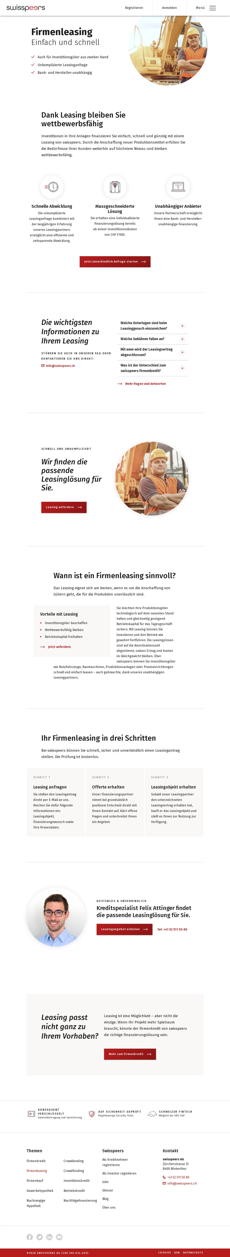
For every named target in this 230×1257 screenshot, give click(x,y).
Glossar (111, 1190)
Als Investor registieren (123, 1173)
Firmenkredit (40, 1161)
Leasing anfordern (64, 513)
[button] (153, 331)
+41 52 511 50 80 (176, 1177)
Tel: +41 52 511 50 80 (172, 935)
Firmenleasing (41, 1171)
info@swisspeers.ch (58, 371)
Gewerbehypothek (44, 1191)
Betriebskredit (78, 1191)
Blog (109, 1199)
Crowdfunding (78, 1171)
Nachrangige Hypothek (41, 1203)
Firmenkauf (39, 1181)
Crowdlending (77, 1161)
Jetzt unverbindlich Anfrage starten (115, 267)
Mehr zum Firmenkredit (130, 1059)
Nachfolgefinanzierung (84, 1201)
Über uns (112, 1207)
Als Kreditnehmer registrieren (127, 1162)
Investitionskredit (80, 1181)
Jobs (109, 1182)
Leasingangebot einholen (124, 935)
